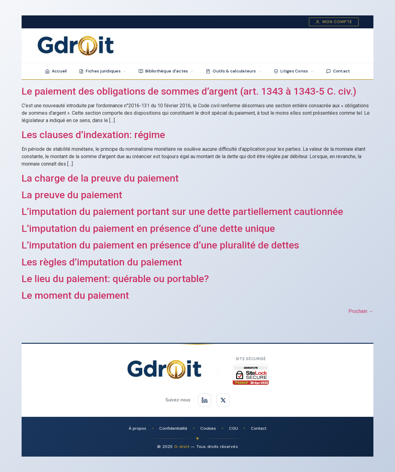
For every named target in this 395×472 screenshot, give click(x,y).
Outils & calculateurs (233, 71)
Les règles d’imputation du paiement (102, 262)
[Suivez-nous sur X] (223, 400)
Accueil (56, 71)
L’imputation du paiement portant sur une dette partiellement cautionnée (182, 211)
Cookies (208, 428)
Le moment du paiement (75, 295)
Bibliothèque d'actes (166, 71)
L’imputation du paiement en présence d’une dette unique (148, 228)
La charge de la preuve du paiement (100, 178)
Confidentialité (173, 428)
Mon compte (333, 21)
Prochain (360, 311)
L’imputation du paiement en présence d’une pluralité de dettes (160, 245)
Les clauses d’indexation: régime (93, 135)
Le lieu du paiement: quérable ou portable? (115, 279)
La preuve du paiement (72, 195)
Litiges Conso (294, 71)
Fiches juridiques (102, 71)
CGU (233, 428)
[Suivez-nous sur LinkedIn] (204, 400)
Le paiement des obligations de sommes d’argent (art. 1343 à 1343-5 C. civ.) (189, 91)
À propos (137, 428)
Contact (338, 71)
